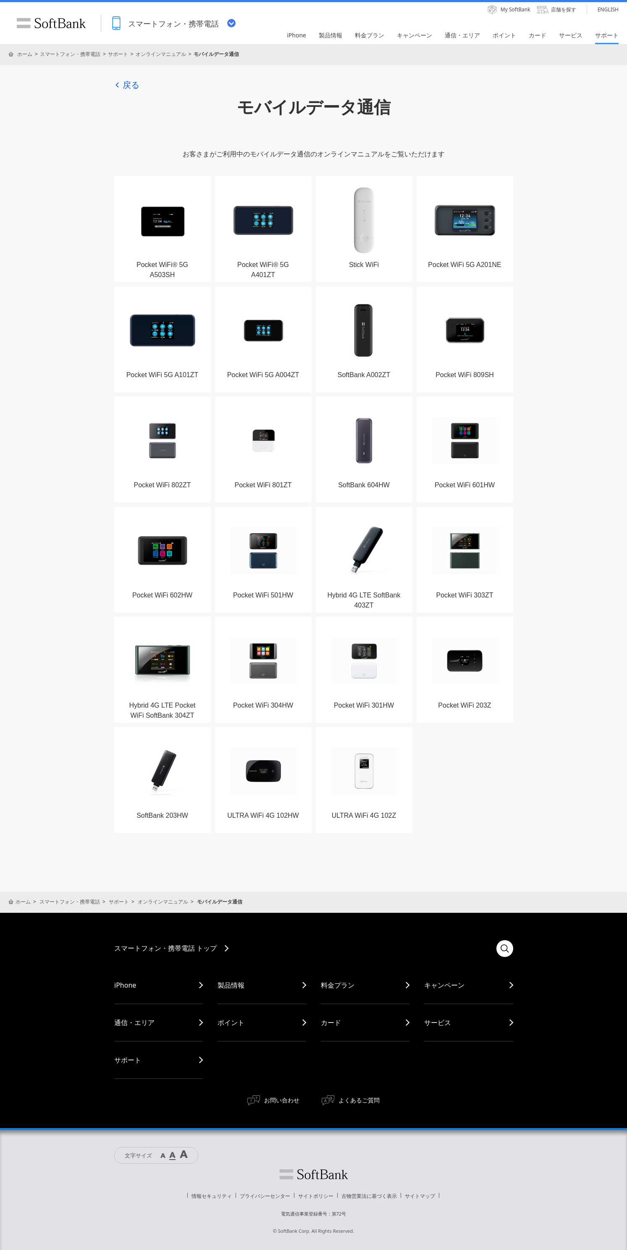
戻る (126, 85)
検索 (504, 948)
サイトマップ (420, 1196)
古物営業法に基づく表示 (369, 1196)
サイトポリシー (315, 1196)
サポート (118, 54)
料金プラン (337, 985)
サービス (437, 1022)
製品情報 (231, 985)
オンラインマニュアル (161, 54)
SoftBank (51, 23)
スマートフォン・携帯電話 (70, 54)
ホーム (24, 54)
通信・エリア (134, 1022)
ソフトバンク (313, 1174)
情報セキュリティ (212, 1196)
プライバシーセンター (265, 1196)
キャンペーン (444, 985)
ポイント (231, 1022)
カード (331, 1022)
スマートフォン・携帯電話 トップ (165, 948)
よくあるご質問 (359, 1100)
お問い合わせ (281, 1100)
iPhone (125, 985)
